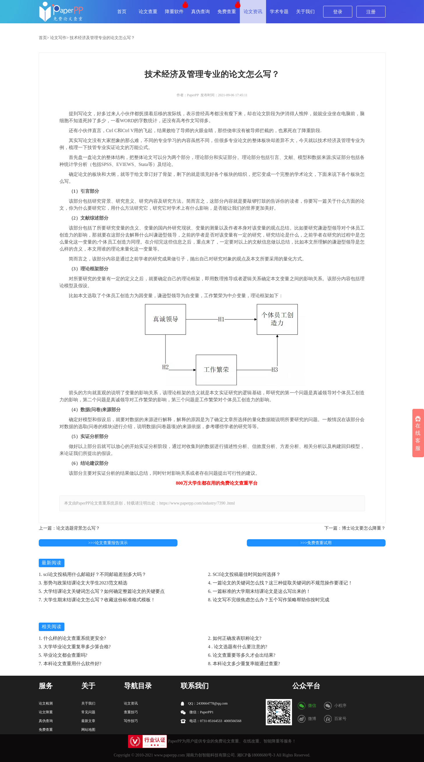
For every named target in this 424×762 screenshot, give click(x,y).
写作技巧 (131, 721)
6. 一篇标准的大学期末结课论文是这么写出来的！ (259, 591)
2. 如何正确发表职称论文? (234, 638)
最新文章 (88, 721)
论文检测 (46, 703)
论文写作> (59, 38)
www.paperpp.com (169, 755)
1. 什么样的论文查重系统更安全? (72, 638)
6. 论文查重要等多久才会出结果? (241, 655)
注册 (371, 11)
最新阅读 (51, 562)
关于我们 (305, 11)
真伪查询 (200, 11)
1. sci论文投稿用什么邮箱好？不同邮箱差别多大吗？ (93, 574)
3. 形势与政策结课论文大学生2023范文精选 (83, 582)
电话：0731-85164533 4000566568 (211, 721)
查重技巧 (131, 712)
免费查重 (226, 11)
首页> (44, 38)
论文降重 (46, 712)
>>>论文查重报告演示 (108, 543)
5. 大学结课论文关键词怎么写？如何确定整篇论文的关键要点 (102, 591)
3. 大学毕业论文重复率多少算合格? (75, 646)
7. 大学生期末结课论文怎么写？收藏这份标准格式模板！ (97, 599)
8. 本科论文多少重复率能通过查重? (244, 663)
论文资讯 (253, 11)
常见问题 (88, 712)
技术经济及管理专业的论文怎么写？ (102, 38)
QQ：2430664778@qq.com (204, 703)
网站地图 (88, 730)
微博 (312, 719)
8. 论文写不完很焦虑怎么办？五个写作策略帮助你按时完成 (268, 599)
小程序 (340, 705)
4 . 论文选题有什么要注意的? (237, 646)
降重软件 (174, 11)
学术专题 (279, 11)
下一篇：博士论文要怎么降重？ (355, 528)
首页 (121, 11)
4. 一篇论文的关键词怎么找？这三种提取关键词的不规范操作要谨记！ (280, 582)
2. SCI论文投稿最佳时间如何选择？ (244, 574)
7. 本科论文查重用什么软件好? (70, 663)
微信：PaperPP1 (197, 712)
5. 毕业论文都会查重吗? (63, 655)
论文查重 (148, 11)
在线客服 (418, 433)
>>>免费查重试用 (316, 543)
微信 (312, 705)
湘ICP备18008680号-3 (256, 755)
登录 (337, 11)
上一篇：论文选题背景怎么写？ (69, 528)
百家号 (340, 719)
